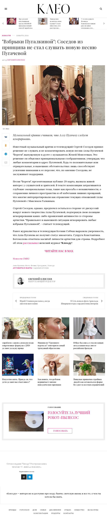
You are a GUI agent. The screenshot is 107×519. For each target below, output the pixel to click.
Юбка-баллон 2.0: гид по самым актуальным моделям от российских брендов (88, 346)
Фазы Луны (93, 510)
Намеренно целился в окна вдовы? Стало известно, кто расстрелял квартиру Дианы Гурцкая (56, 26)
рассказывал (31, 243)
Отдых (67, 510)
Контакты (68, 513)
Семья (43, 510)
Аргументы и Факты (22, 268)
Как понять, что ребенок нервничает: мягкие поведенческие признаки (49, 382)
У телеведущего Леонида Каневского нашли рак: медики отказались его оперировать (88, 24)
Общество (79, 510)
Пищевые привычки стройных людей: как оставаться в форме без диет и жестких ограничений (88, 382)
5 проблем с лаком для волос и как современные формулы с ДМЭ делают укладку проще (18, 346)
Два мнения (55, 510)
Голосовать (60, 430)
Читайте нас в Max (59, 251)
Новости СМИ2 (21, 258)
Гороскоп (24, 510)
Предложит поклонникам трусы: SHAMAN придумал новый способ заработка (25, 23)
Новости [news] (6, 35)
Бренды (12, 510)
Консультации (40, 513)
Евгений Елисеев (16, 60)
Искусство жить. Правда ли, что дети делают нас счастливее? (17, 380)
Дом (35, 510)
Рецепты (55, 513)
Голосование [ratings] (54, 407)
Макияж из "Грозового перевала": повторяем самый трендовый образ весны (51, 346)
